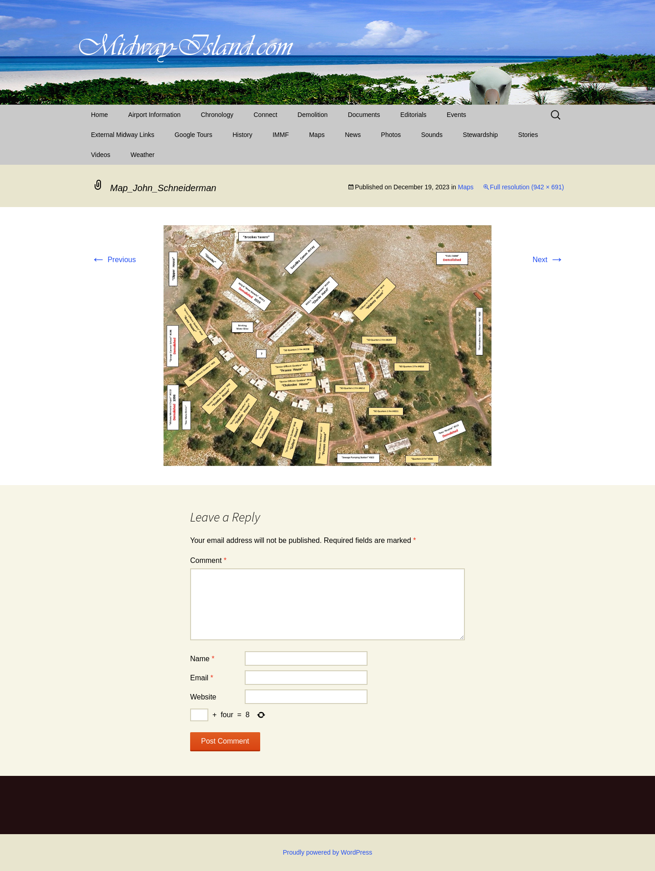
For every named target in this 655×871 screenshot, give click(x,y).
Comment (208, 560)
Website (203, 697)
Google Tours (193, 134)
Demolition (312, 114)
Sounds (432, 134)
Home (99, 114)
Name (202, 659)
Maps (316, 134)
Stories (528, 134)
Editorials (413, 114)
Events (456, 114)
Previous (113, 259)
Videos (101, 154)
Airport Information (154, 114)
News (353, 134)
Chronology (217, 114)
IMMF (280, 134)
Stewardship (480, 134)
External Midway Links (122, 134)
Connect (265, 114)
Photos (391, 134)
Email (201, 678)
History (242, 134)
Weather (143, 154)
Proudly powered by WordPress (328, 852)
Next (548, 259)
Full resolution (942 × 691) (527, 187)
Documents (364, 114)
